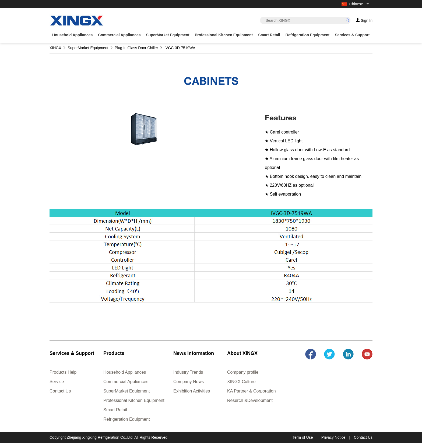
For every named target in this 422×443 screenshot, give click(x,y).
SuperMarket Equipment (126, 391)
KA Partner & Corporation (251, 391)
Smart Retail (115, 410)
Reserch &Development (250, 400)
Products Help (63, 372)
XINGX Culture (241, 381)
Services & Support (352, 35)
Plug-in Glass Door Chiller (136, 48)
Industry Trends (188, 372)
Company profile (243, 372)
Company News (188, 381)
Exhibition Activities (191, 391)
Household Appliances (124, 372)
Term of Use (303, 437)
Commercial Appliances (125, 381)
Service (57, 381)
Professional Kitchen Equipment (133, 400)
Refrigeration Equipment (126, 419)
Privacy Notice (333, 437)
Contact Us (60, 391)
